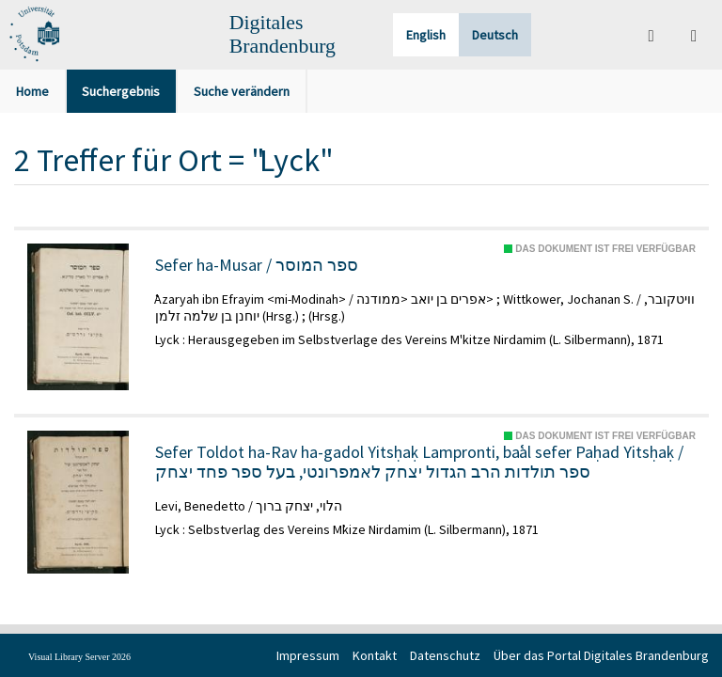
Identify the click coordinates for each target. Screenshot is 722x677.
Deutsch (495, 34)
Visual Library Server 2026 (79, 657)
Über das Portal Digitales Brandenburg (601, 655)
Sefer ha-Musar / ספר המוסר (256, 265)
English (426, 34)
